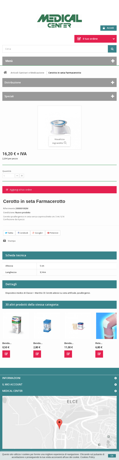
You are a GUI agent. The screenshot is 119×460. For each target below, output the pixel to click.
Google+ (38, 232)
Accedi (108, 28)
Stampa (12, 240)
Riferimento (9, 208)
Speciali (9, 96)
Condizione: (9, 212)
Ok (112, 456)
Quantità (6, 171)
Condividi (23, 232)
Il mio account (12, 384)
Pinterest (52, 232)
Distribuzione (13, 82)
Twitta (9, 232)
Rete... (98, 343)
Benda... (6, 343)
